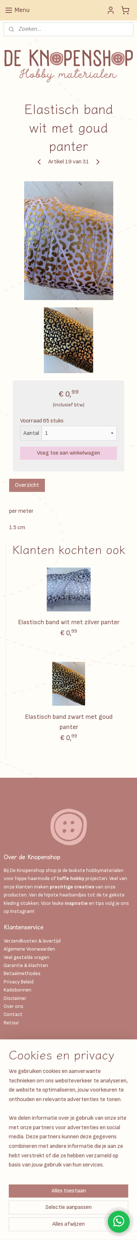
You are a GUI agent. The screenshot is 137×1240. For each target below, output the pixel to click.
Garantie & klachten (26, 965)
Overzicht (27, 485)
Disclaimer (15, 998)
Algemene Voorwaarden (29, 949)
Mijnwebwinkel (99, 1226)
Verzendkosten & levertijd (32, 941)
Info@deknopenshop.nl (29, 1101)
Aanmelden (23, 1182)
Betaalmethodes (22, 973)
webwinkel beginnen (42, 1226)
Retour (11, 1023)
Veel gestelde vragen (26, 957)
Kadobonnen (17, 990)
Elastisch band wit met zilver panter (68, 622)
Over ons (13, 1006)
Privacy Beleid (19, 982)
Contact (13, 1014)
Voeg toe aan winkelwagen (68, 453)
